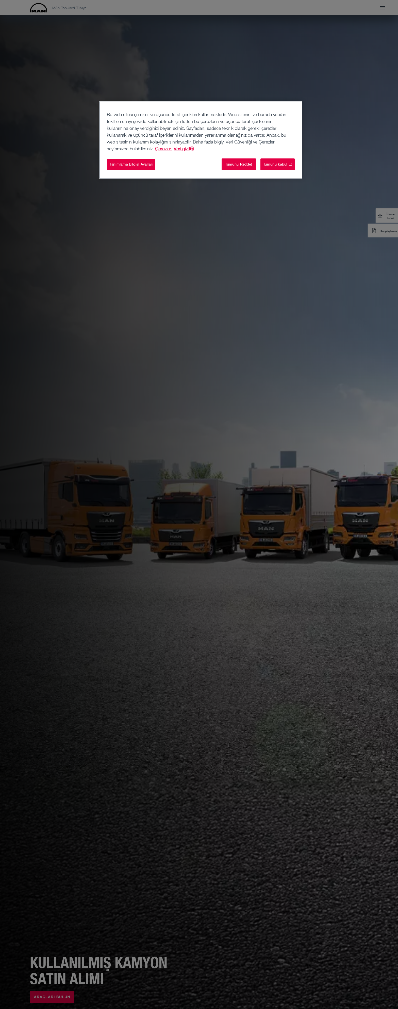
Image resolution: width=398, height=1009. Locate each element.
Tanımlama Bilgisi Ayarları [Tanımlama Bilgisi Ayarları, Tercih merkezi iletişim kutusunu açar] (131, 164)
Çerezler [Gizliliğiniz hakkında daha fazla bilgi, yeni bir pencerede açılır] (163, 148)
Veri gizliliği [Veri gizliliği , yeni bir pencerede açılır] (184, 148)
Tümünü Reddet (238, 164)
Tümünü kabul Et (277, 164)
